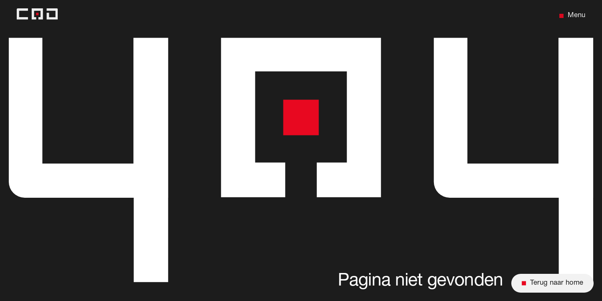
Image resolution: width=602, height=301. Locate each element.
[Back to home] (37, 15)
